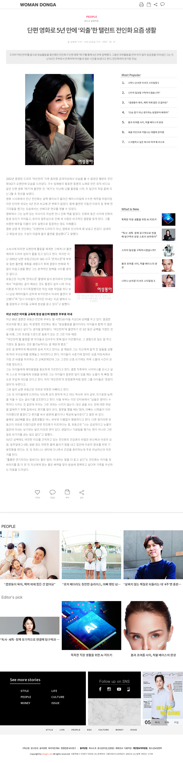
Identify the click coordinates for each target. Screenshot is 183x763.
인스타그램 (109, 689)
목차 (157, 722)
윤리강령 (43, 748)
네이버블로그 (128, 689)
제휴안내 (119, 748)
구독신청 (25, 748)
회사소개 (92, 748)
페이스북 (100, 689)
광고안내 (34, 748)
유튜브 (119, 689)
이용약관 (127, 748)
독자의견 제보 (53, 748)
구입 (176, 722)
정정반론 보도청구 (68, 748)
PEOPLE (91, 17)
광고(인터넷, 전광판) (105, 748)
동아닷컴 (83, 748)
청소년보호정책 (155, 748)
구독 (166, 722)
